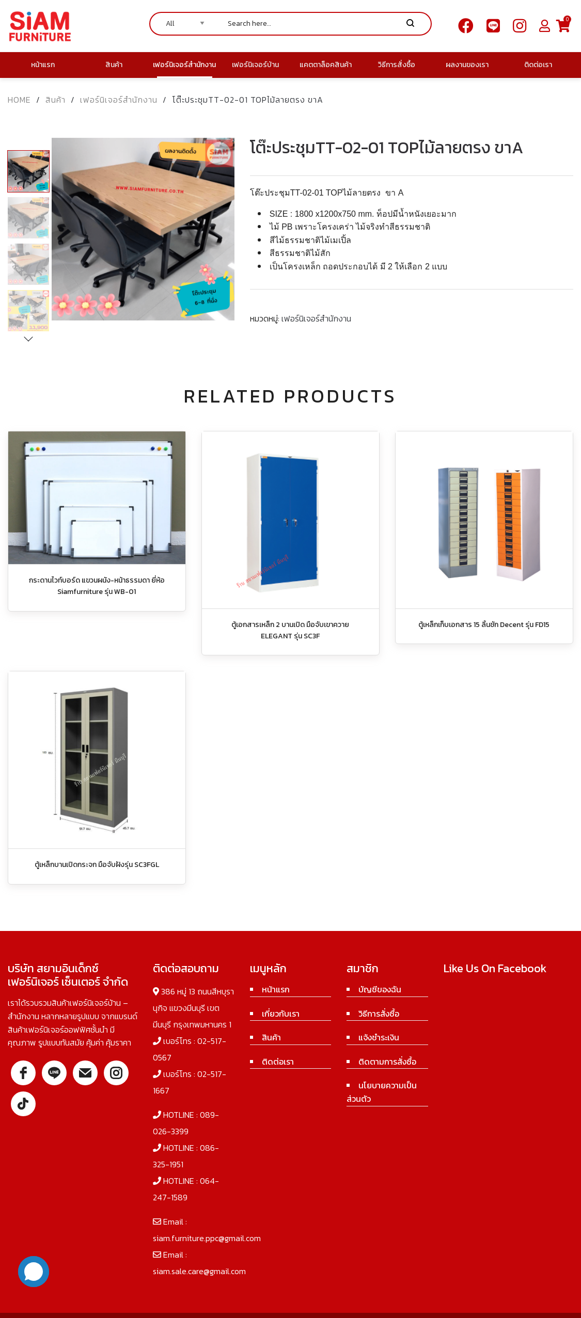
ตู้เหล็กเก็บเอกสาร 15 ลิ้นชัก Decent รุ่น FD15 (483, 624)
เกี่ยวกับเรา (281, 1013)
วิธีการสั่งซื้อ (378, 1013)
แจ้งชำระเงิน (378, 1037)
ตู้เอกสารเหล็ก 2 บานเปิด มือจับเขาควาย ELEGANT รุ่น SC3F (290, 630)
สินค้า (55, 99)
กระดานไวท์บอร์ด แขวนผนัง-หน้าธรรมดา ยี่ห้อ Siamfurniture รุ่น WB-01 (97, 586)
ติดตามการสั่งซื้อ (387, 1061)
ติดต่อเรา (278, 1061)
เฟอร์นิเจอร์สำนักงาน (119, 99)
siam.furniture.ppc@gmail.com (207, 1238)
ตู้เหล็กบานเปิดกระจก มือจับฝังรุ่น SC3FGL (97, 864)
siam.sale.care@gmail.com (199, 1271)
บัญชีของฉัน (379, 989)
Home (19, 99)
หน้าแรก (276, 989)
